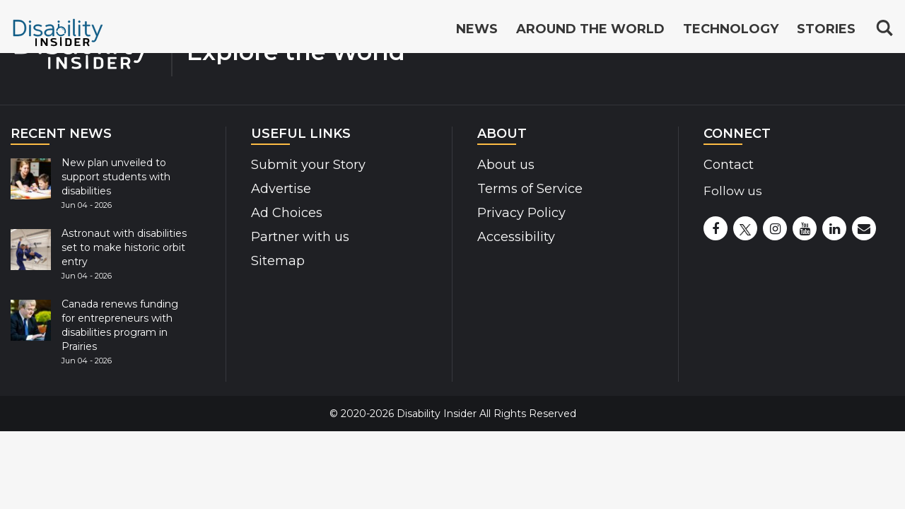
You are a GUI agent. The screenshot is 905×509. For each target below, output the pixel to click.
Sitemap (278, 261)
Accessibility (516, 237)
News (477, 29)
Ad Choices (286, 213)
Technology (730, 29)
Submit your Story (308, 164)
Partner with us (300, 237)
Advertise (281, 189)
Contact (728, 164)
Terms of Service (530, 189)
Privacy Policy (521, 213)
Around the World (590, 29)
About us (506, 164)
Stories (826, 29)
